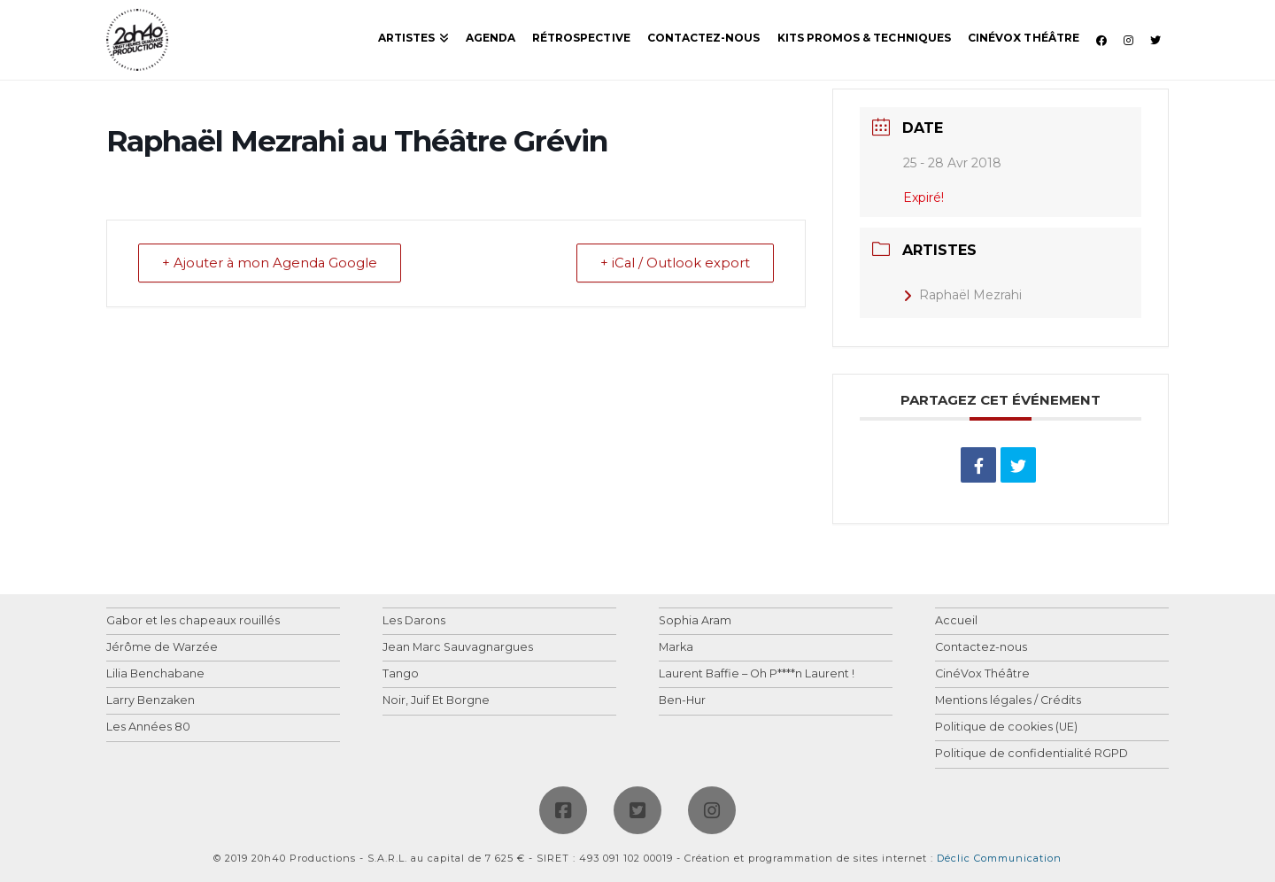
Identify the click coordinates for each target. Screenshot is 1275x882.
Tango (400, 674)
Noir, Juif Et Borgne (436, 701)
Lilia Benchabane (155, 674)
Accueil (956, 621)
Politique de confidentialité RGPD (1031, 754)
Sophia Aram (695, 621)
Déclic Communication (999, 858)
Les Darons (413, 621)
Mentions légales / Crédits (1008, 701)
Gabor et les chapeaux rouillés (193, 621)
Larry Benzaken (150, 701)
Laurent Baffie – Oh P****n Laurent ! (756, 674)
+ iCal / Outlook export (673, 263)
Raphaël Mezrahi (962, 295)
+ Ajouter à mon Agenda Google (272, 263)
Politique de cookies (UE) (1006, 727)
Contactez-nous (981, 648)
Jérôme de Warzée (162, 648)
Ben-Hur (682, 701)
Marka (676, 648)
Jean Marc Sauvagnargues (457, 648)
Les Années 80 (148, 727)
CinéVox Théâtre (982, 674)
